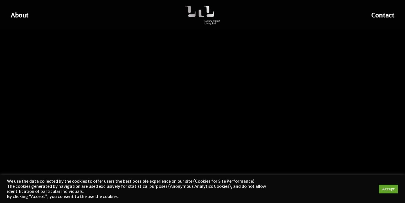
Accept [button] (388, 189)
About (19, 15)
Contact (382, 15)
